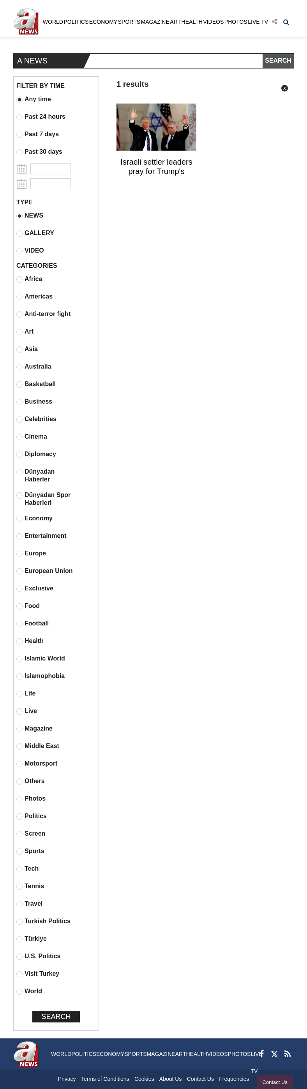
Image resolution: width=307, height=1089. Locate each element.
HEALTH (192, 22)
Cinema (31, 436)
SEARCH (278, 60)
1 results (132, 84)
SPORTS (129, 22)
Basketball (36, 384)
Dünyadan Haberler (35, 475)
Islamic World (40, 658)
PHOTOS (235, 22)
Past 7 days (37, 134)
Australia (33, 366)
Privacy (67, 1079)
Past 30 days (39, 151)
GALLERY (35, 233)
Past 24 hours (40, 116)
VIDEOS (213, 22)
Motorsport (36, 763)
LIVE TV (258, 22)
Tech (27, 868)
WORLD (53, 22)
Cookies (144, 1079)
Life (25, 693)
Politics (31, 816)
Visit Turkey (37, 973)
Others (30, 781)
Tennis (30, 886)
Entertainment (41, 535)
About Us (170, 1079)
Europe (31, 553)
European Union (44, 570)
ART (175, 22)
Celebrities (36, 419)
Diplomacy (36, 454)
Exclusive (34, 588)
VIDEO (30, 250)
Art (25, 331)
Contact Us (275, 1082)
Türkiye (31, 938)
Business (34, 401)
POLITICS (76, 22)
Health (30, 641)
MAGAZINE (155, 22)
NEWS (29, 215)
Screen (30, 833)
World (29, 991)
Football (32, 623)
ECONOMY (103, 22)
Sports (30, 851)
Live (26, 711)
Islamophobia (40, 676)
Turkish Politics (43, 921)
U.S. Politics (38, 956)
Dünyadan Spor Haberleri (43, 499)
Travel (29, 903)
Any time (33, 99)
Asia (27, 349)
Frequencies (234, 1079)
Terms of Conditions (105, 1079)
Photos (31, 798)
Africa (29, 279)
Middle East (37, 746)
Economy (34, 518)
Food (28, 605)
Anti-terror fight (43, 314)
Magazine (34, 728)
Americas (34, 296)
